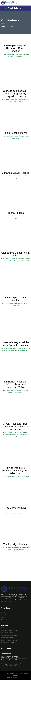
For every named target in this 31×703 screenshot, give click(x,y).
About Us (3, 615)
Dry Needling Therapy (7, 632)
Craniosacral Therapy (7, 637)
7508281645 (6, 653)
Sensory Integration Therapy (9, 630)
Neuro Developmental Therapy (9, 635)
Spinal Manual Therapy (7, 642)
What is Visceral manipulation (9, 640)
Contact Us (4, 619)
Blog (2, 617)
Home (3, 26)
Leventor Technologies (18, 677)
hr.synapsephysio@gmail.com (10, 656)
